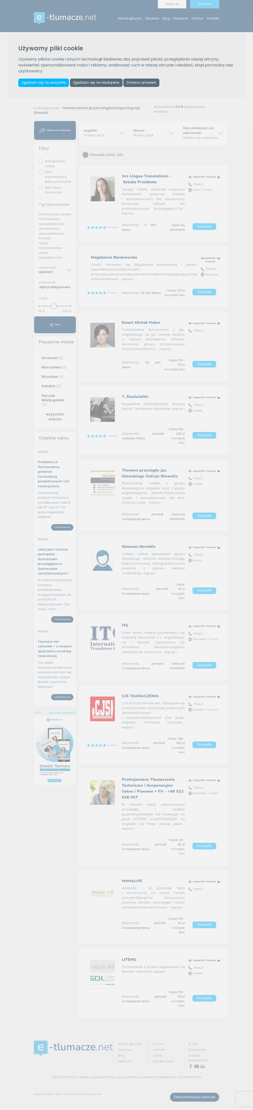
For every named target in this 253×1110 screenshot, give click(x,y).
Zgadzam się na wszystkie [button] (44, 82)
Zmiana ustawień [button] (143, 82)
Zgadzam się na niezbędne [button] (97, 82)
